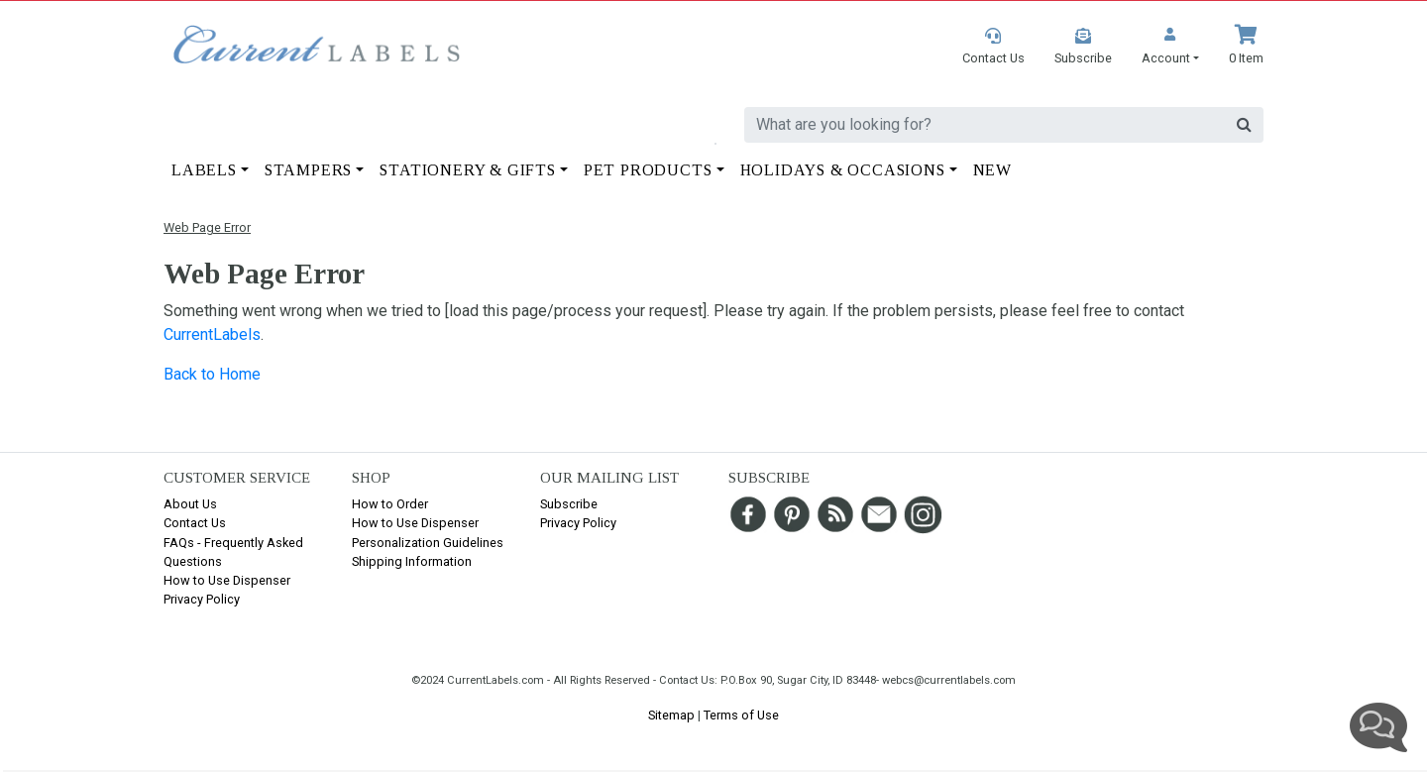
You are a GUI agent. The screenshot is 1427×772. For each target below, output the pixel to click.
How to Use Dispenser (227, 580)
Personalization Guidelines (427, 542)
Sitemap (671, 715)
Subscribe (569, 503)
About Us (190, 503)
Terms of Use (741, 715)
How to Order (390, 503)
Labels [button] (204, 170)
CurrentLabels (212, 334)
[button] (1170, 46)
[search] (985, 125)
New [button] (992, 170)
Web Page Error (207, 227)
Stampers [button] (308, 170)
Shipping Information (412, 561)
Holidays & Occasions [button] (842, 170)
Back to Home (212, 374)
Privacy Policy (202, 599)
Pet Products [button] (648, 170)
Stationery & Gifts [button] (467, 170)
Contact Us (195, 522)
